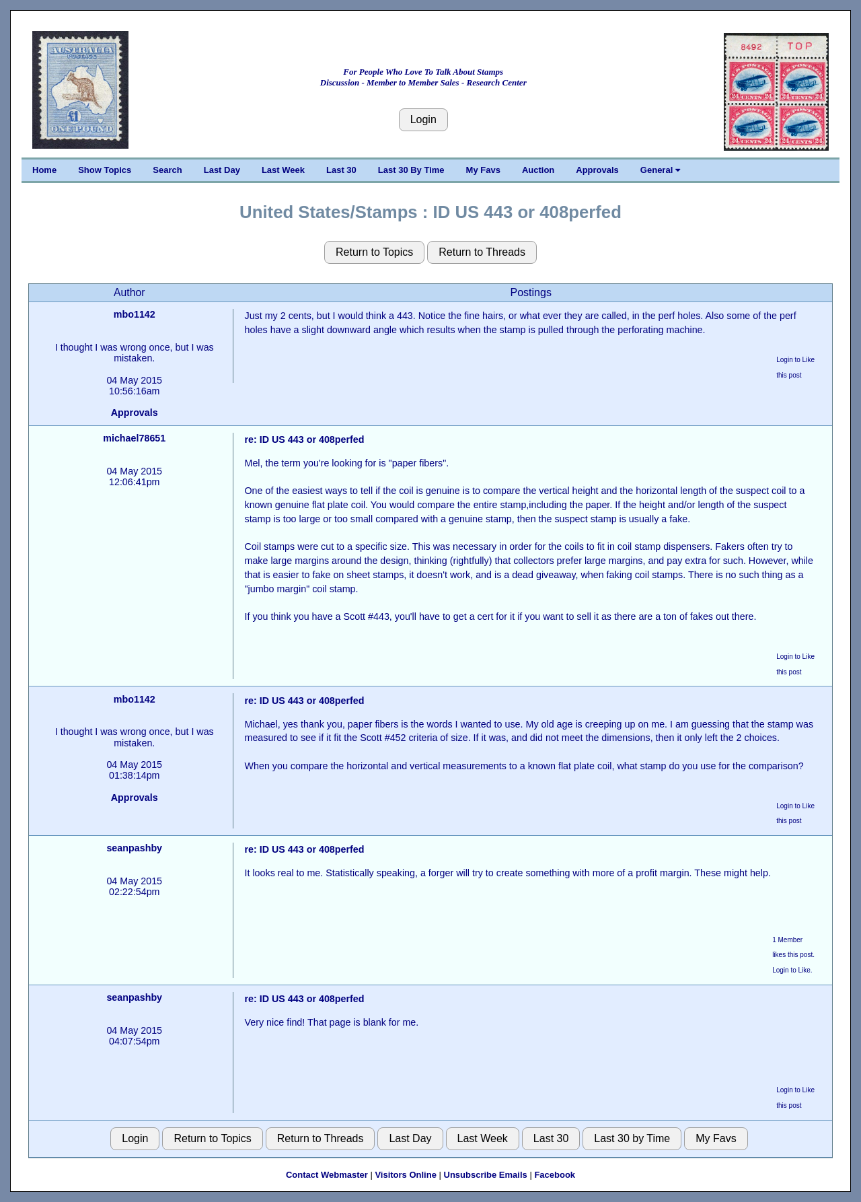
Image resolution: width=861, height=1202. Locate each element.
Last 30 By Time (411, 170)
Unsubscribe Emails (485, 1175)
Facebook (554, 1175)
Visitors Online (406, 1175)
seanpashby (134, 848)
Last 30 (341, 170)
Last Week (283, 170)
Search (167, 170)
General (660, 170)
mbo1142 (134, 314)
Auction (538, 170)
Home (44, 170)
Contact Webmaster (327, 1175)
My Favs (483, 170)
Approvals (597, 170)
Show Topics (104, 170)
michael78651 (134, 438)
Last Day (222, 170)
